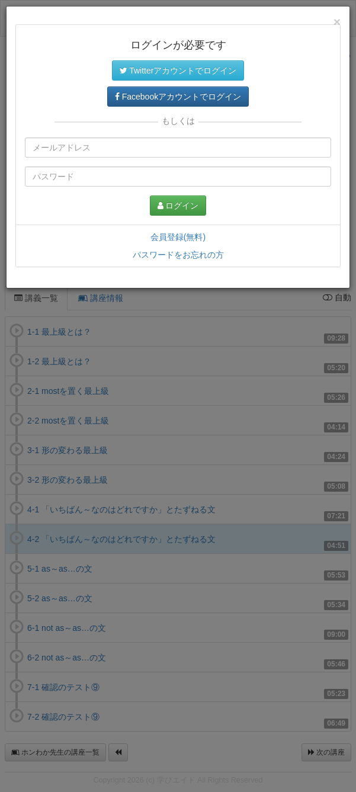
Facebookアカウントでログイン (178, 96)
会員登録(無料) (178, 237)
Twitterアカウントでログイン (178, 70)
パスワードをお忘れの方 (178, 254)
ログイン (178, 205)
